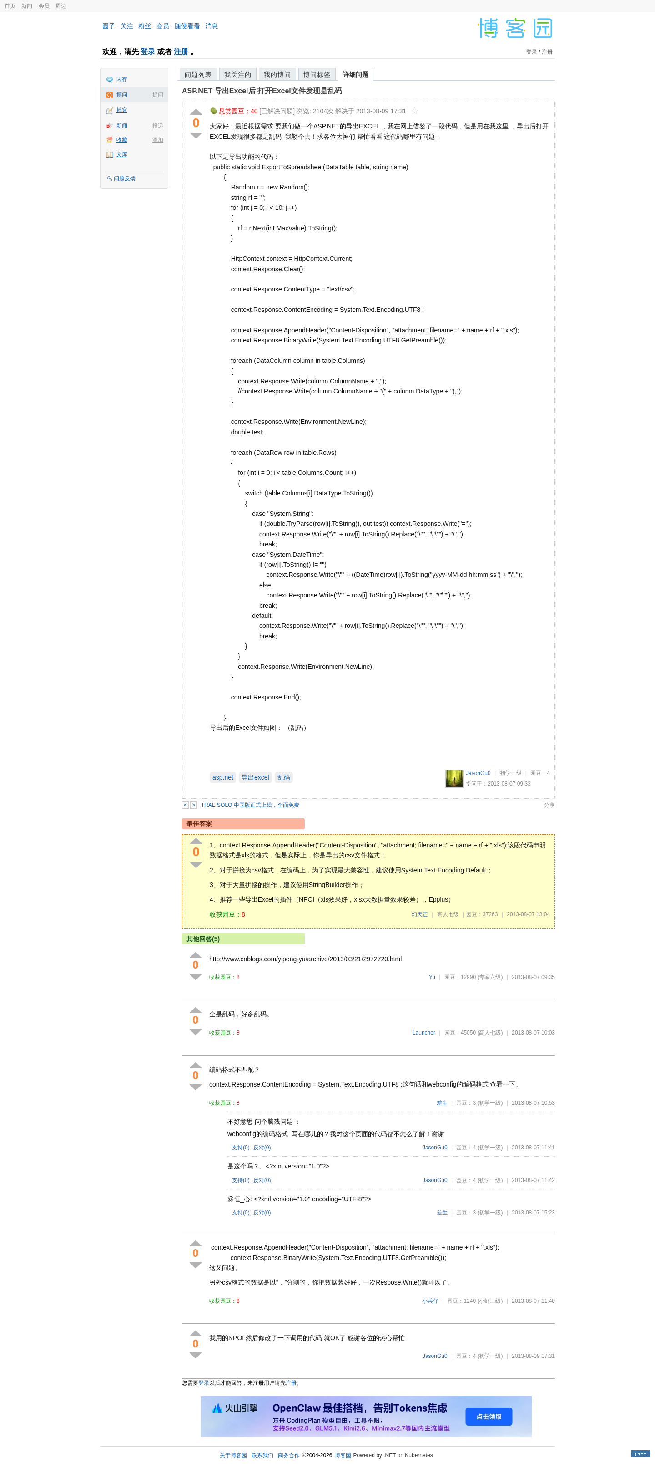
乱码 (283, 777)
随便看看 (187, 26)
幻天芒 (420, 914)
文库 (121, 154)
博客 (121, 110)
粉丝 (144, 26)
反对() (262, 1147)
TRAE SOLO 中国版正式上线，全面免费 (250, 805)
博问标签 (317, 74)
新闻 (26, 6)
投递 (157, 125)
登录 (148, 52)
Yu (432, 977)
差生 (442, 1103)
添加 (157, 140)
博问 (121, 95)
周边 (60, 6)
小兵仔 (430, 1301)
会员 (44, 6)
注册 (181, 52)
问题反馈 (125, 178)
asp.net (222, 777)
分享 (549, 805)
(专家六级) (490, 977)
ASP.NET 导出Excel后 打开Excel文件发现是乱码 (262, 91)
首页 (10, 6)
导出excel (255, 777)
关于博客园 (233, 1455)
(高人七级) (490, 1033)
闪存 (121, 79)
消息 (211, 26)
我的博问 (277, 74)
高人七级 (448, 914)
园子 (108, 26)
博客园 (343, 1455)
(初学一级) (490, 1103)
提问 (157, 95)
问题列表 (198, 74)
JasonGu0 (478, 773)
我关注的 (238, 74)
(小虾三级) (490, 1301)
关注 (127, 26)
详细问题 (355, 74)
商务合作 (289, 1455)
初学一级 (511, 773)
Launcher (424, 1033)
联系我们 (262, 1455)
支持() (241, 1147)
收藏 (121, 140)
